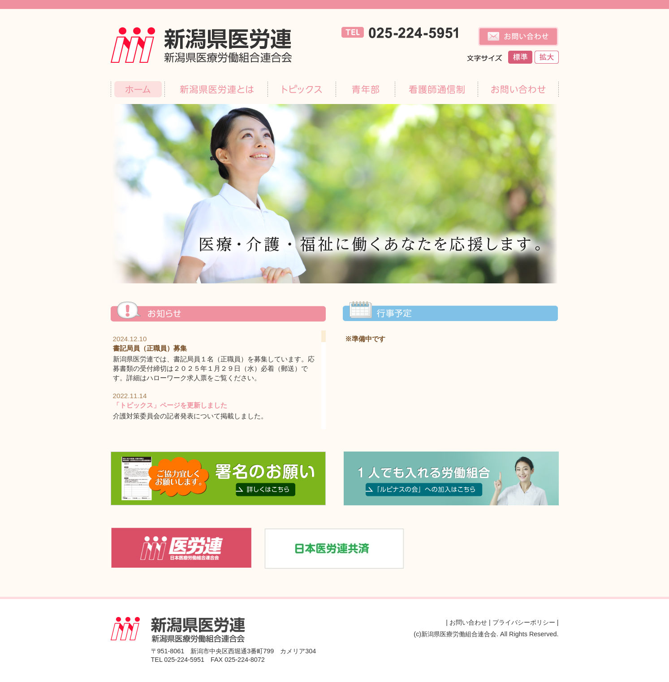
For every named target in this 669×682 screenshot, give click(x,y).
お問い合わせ (468, 622)
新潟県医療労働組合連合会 (210, 45)
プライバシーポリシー (523, 622)
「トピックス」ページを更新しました (170, 405)
